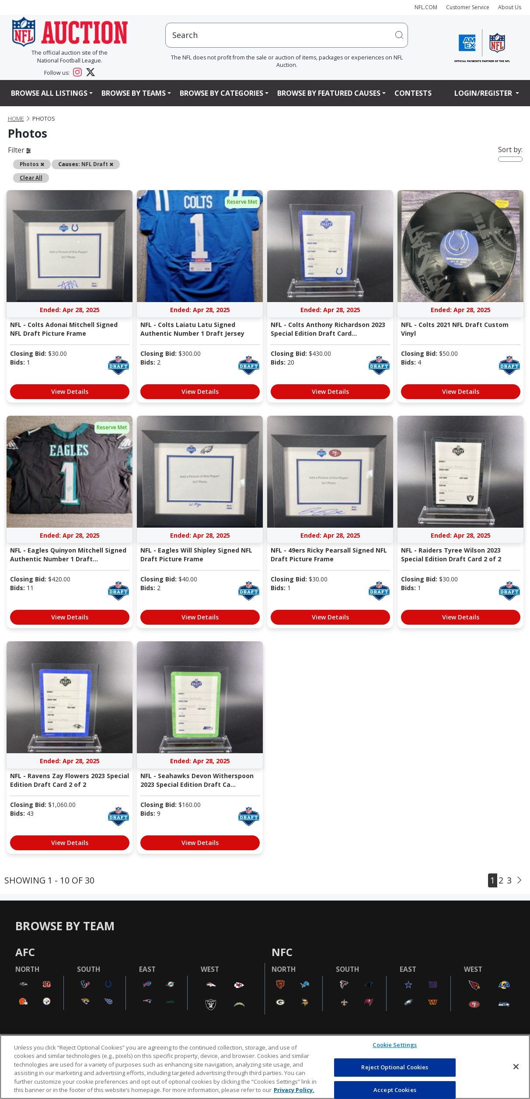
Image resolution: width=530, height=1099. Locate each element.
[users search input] (286, 35)
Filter (19, 150)
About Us (509, 7)
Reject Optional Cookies (394, 1067)
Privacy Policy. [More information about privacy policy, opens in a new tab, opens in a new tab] (294, 1090)
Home (16, 118)
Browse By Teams (133, 93)
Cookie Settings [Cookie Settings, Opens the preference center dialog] (395, 1045)
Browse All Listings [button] (49, 93)
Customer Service (467, 7)
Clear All (31, 177)
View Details (69, 391)
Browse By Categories (221, 93)
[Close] (516, 1066)
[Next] (519, 880)
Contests (413, 93)
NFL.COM (426, 7)
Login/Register (484, 93)
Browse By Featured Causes (328, 93)
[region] (265, 1067)
